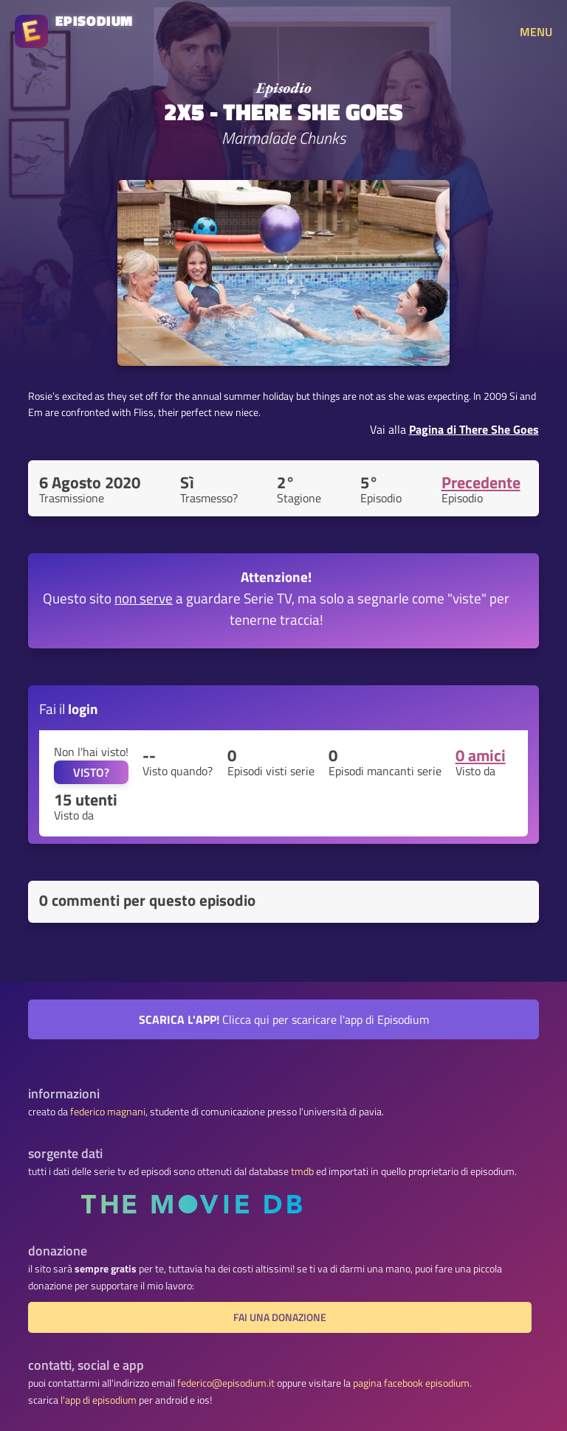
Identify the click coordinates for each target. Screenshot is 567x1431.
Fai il (68, 708)
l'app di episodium (99, 1400)
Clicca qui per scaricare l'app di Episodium (284, 1019)
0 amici (481, 755)
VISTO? (91, 772)
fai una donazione (279, 1317)
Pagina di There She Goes (474, 429)
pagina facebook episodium (411, 1383)
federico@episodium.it (226, 1383)
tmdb (302, 1171)
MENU (536, 32)
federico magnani (107, 1111)
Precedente (480, 482)
